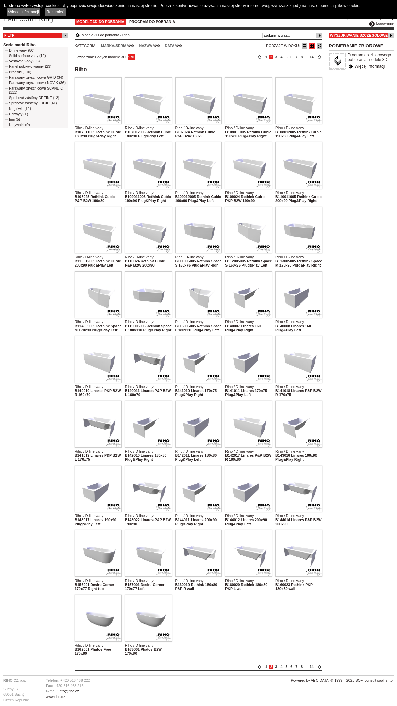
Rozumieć (55, 11)
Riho (126, 35)
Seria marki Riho (19, 45)
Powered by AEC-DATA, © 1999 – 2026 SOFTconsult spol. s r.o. (342, 680)
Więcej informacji (370, 66)
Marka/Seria (113, 46)
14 (312, 57)
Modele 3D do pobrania (100, 22)
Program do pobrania (152, 22)
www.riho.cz (55, 696)
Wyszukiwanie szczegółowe (359, 35)
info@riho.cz (69, 691)
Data (170, 46)
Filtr (9, 35)
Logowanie (385, 23)
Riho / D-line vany (89, 128)
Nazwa (145, 46)
